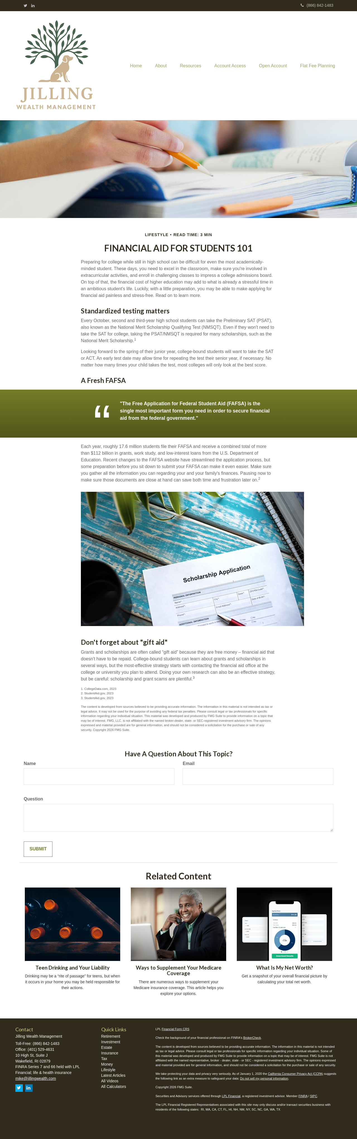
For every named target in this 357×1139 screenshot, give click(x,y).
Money (107, 1064)
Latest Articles (113, 1075)
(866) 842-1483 (317, 5)
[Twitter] (25, 5)
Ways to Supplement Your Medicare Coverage (178, 971)
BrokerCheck (252, 1037)
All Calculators (113, 1086)
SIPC (313, 1096)
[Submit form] (38, 849)
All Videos (110, 1081)
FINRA (302, 1096)
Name (30, 763)
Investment (110, 1042)
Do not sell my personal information (264, 1078)
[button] (157, 65)
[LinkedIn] (33, 5)
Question (33, 799)
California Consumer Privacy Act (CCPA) (295, 1073)
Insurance (109, 1053)
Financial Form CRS (175, 1029)
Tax (104, 1058)
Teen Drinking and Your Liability (72, 968)
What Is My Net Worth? (284, 968)
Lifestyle (108, 1070)
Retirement (110, 1036)
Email (189, 763)
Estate (106, 1047)
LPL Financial (231, 1096)
